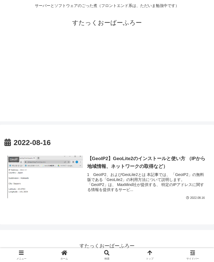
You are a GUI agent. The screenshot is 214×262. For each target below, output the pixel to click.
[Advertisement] (107, 82)
